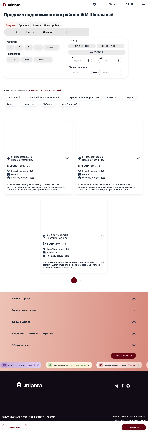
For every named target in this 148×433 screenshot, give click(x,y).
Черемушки (29, 104)
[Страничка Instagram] (131, 4)
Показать (134, 427)
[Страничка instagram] (128, 386)
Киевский (112, 97)
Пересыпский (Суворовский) (84, 97)
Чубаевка (48, 104)
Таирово (130, 97)
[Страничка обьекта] (8, 159)
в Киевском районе (21, 157)
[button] (10, 47)
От (72, 58)
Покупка (10, 25)
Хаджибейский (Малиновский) (44, 97)
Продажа (24, 25)
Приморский (13, 97)
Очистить (14, 427)
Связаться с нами (123, 356)
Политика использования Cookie (129, 420)
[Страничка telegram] (116, 386)
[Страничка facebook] (122, 386)
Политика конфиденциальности (128, 416)
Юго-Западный (69, 104)
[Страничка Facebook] (128, 4)
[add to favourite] (94, 4)
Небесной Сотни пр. (22, 160)
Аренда (36, 25)
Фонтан (10, 104)
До (101, 58)
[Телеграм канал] (126, 4)
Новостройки (51, 25)
